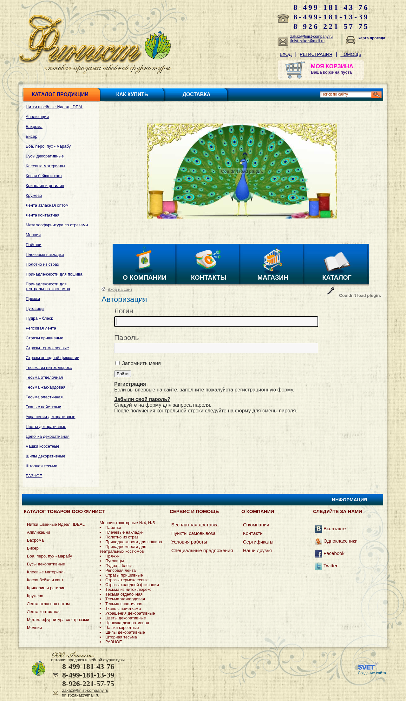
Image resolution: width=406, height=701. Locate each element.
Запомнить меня (141, 363)
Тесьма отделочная (44, 377)
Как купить (132, 94)
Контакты (208, 277)
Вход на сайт (120, 289)
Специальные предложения (202, 550)
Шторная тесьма (41, 466)
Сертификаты (258, 541)
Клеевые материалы (45, 166)
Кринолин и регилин (45, 185)
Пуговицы (35, 308)
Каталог (336, 277)
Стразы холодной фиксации (52, 357)
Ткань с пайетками (43, 406)
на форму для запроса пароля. (174, 405)
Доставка (196, 94)
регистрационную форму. (264, 389)
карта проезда (371, 38)
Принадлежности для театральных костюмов (48, 286)
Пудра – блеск (39, 318)
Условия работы (189, 541)
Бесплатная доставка (195, 524)
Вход (286, 54)
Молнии (33, 234)
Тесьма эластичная (44, 397)
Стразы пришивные (44, 338)
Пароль (126, 338)
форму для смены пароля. (266, 410)
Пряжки (33, 298)
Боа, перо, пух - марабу (48, 146)
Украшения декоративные (50, 416)
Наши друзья (257, 550)
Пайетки (34, 244)
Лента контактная (42, 215)
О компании (145, 277)
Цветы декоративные (46, 426)
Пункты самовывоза (193, 533)
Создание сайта (372, 673)
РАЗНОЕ (34, 475)
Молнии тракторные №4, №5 (127, 522)
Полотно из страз (42, 264)
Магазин (273, 277)
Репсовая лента (41, 328)
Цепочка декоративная (47, 436)
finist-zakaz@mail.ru (307, 41)
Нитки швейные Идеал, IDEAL (54, 106)
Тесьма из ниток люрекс (49, 367)
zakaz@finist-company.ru (311, 36)
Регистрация (316, 54)
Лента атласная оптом (47, 205)
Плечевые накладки (45, 254)
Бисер (31, 136)
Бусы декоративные (45, 156)
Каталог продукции (60, 94)
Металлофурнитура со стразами (57, 225)
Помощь (350, 54)
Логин (123, 311)
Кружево (34, 195)
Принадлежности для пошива (54, 274)
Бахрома (34, 126)
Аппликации (37, 116)
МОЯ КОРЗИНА (332, 66)
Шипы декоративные (45, 456)
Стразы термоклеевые (47, 347)
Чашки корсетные (42, 446)
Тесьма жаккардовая (45, 387)
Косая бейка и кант (44, 175)
